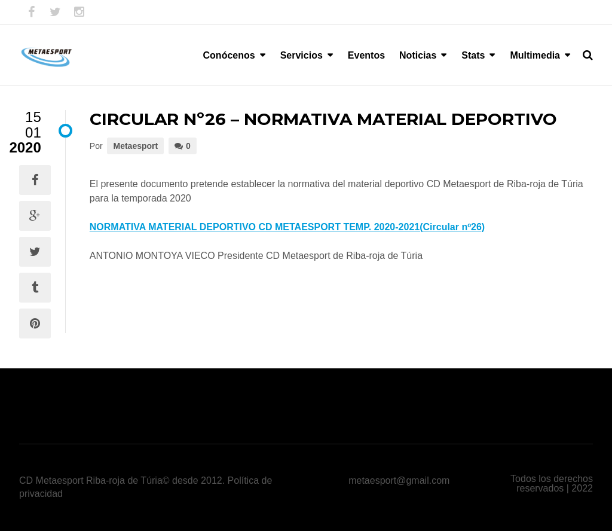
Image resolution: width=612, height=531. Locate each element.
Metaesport (135, 146)
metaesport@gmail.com (398, 480)
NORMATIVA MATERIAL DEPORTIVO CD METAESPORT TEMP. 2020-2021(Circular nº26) (287, 227)
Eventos (366, 55)
